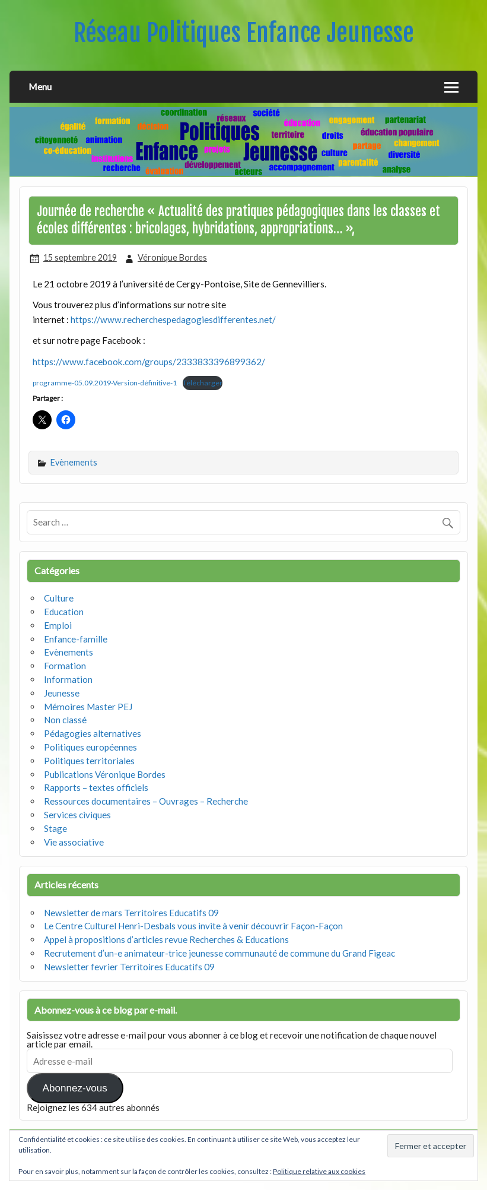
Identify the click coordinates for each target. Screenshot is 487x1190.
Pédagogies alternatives (92, 733)
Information (68, 679)
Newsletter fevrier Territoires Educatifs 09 (129, 966)
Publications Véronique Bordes (104, 774)
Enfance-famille (75, 639)
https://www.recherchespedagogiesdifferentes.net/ (173, 319)
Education (64, 611)
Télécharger (202, 382)
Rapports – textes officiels (96, 787)
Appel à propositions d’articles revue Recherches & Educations (166, 939)
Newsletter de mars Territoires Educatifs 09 (131, 912)
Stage (55, 828)
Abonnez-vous (75, 1088)
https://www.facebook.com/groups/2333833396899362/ (149, 361)
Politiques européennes (90, 747)
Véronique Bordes (172, 257)
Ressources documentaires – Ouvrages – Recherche (146, 801)
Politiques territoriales (89, 760)
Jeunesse (61, 693)
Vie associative (74, 842)
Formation (65, 665)
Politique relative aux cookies (319, 1171)
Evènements (73, 462)
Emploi (58, 625)
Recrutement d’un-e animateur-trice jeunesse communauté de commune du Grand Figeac (219, 953)
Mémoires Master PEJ (88, 706)
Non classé (65, 719)
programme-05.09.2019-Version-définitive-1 (105, 382)
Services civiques (77, 814)
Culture (59, 598)
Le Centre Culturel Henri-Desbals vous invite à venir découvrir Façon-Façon (193, 925)
